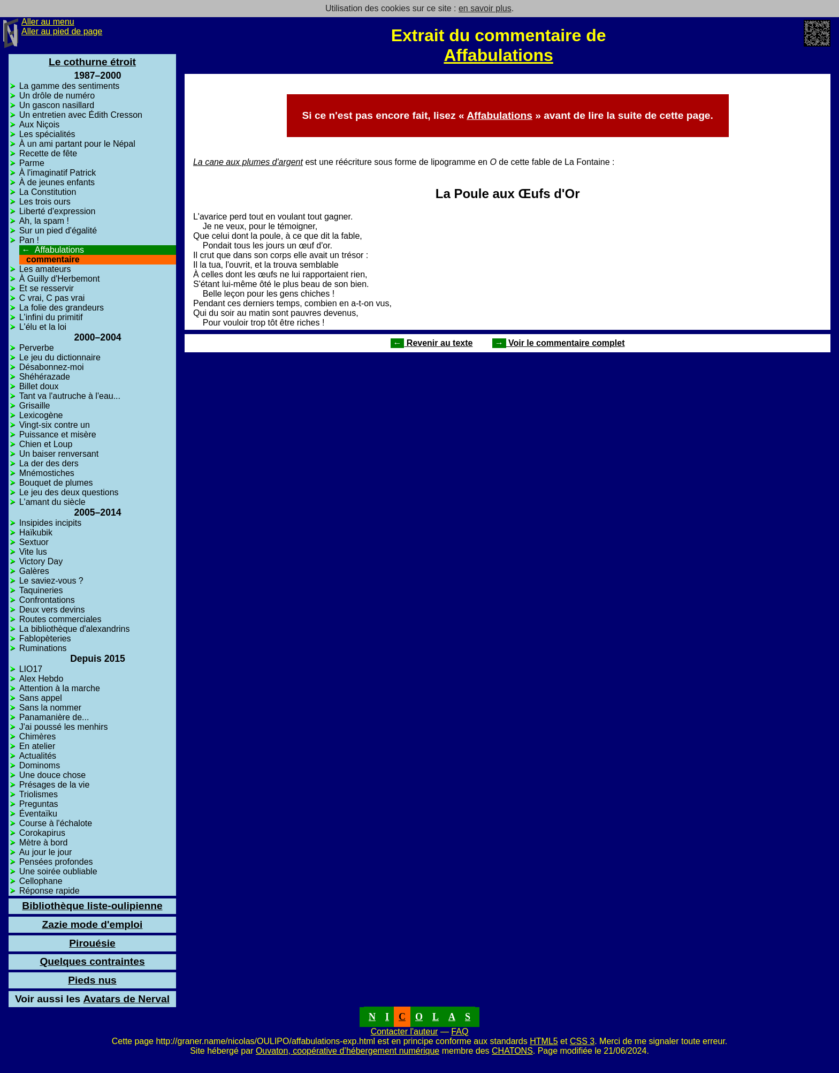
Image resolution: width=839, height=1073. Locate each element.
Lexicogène (41, 415)
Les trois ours (45, 201)
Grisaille (34, 405)
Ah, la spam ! (44, 220)
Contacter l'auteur (404, 1031)
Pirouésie (92, 943)
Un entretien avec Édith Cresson (80, 114)
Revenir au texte (432, 342)
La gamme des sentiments (69, 85)
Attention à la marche (59, 688)
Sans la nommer (50, 707)
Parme (31, 163)
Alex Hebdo (41, 678)
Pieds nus (92, 980)
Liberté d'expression (57, 211)
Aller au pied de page (61, 31)
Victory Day (41, 561)
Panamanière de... (54, 717)
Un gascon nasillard (57, 105)
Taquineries (41, 590)
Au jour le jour (45, 852)
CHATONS (512, 1050)
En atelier (37, 746)
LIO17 (31, 669)
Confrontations (47, 599)
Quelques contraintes (92, 961)
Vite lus (33, 551)
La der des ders (49, 463)
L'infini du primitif (51, 317)
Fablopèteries (45, 638)
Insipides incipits (50, 522)
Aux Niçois (39, 124)
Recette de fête (48, 153)
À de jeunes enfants (57, 182)
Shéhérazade (44, 376)
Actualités (37, 755)
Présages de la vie (54, 784)
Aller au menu (47, 21)
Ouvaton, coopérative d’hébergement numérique (347, 1050)
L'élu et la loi (42, 326)
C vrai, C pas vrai (52, 298)
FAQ (459, 1031)
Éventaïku (38, 813)
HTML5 (544, 1041)
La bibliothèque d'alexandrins (74, 628)
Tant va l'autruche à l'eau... (69, 396)
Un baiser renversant (59, 453)
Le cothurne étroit (92, 61)
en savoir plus (485, 8)
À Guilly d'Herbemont (59, 278)
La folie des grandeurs (61, 307)
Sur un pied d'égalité (58, 230)
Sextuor (34, 542)
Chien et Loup (46, 444)
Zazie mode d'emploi (92, 924)
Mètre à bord (43, 842)
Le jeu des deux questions (69, 492)
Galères (34, 571)
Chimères (37, 736)
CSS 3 (582, 1041)
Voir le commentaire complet (558, 342)
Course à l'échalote (55, 823)
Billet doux (39, 386)
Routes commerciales (60, 619)
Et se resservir (46, 288)
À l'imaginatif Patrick (57, 172)
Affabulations (498, 55)
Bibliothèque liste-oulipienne (92, 905)
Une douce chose (52, 775)
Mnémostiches (46, 473)
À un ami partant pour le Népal (77, 143)
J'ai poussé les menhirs (63, 726)
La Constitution (48, 192)
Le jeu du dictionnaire (60, 357)
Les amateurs (45, 269)
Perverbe (36, 347)
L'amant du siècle (52, 502)
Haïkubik (35, 532)
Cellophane (41, 881)
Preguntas (38, 803)
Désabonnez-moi (51, 367)
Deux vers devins (52, 609)
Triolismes (38, 794)
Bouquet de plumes (56, 482)
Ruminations (43, 648)
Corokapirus (42, 832)
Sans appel (40, 697)
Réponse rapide (49, 890)
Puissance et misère (57, 434)
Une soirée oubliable (58, 871)
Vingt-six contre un (54, 424)
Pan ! (29, 240)
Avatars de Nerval (92, 998)
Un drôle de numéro (57, 95)
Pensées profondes (56, 861)
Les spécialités (47, 134)
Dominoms (39, 765)
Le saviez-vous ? (51, 580)
